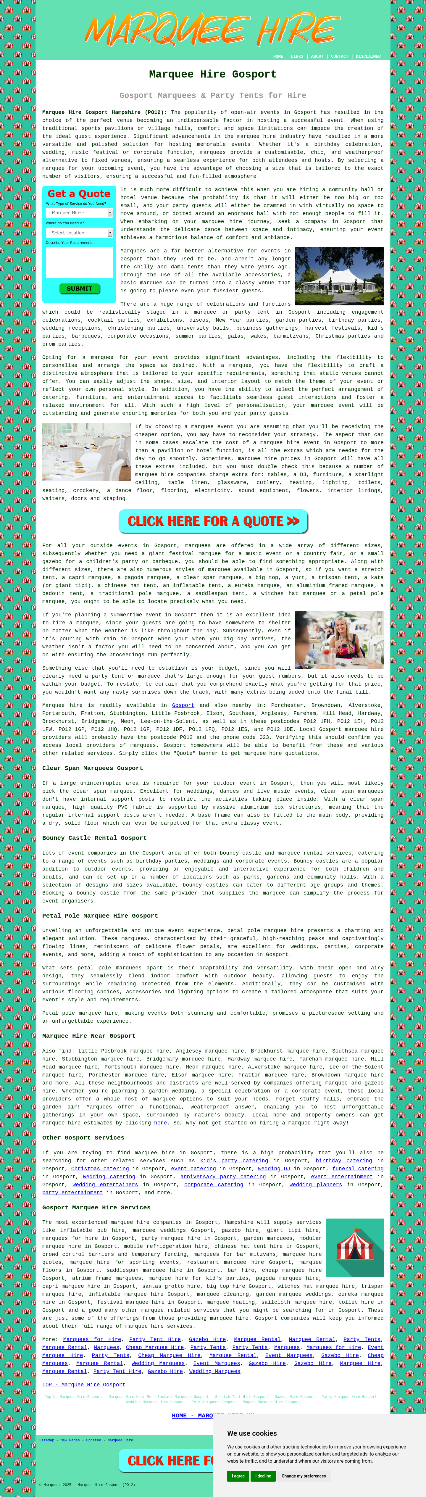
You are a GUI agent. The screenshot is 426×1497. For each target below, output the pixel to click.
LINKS (297, 56)
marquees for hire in (75, 1238)
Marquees (106, 1348)
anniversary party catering (223, 1177)
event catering (193, 1169)
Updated (93, 1440)
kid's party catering (234, 1161)
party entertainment (72, 1193)
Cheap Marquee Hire (155, 1348)
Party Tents (361, 1340)
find (65, 1051)
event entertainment (342, 1177)
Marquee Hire (360, 1364)
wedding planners (316, 1185)
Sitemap (46, 1440)
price (372, 684)
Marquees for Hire (92, 1340)
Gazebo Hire (207, 1340)
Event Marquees (288, 1356)
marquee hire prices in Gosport (287, 459)
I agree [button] (238, 1476)
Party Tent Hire (155, 1340)
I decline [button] (263, 1476)
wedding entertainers (105, 1185)
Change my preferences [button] (304, 1476)
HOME (278, 56)
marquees (213, 152)
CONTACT (339, 56)
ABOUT (317, 56)
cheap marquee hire (292, 1270)
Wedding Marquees (158, 1364)
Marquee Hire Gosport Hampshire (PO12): (104, 112)
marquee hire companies (170, 475)
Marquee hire (62, 705)
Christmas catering (100, 1169)
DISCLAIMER (368, 56)
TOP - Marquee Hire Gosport (83, 1385)
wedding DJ (274, 1169)
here (160, 1123)
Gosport (183, 705)
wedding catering (109, 1177)
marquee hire (364, 729)
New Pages (70, 1440)
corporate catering (213, 1185)
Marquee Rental (257, 1340)
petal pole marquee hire (265, 931)
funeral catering (358, 1169)
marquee (336, 1083)
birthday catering (344, 1161)
